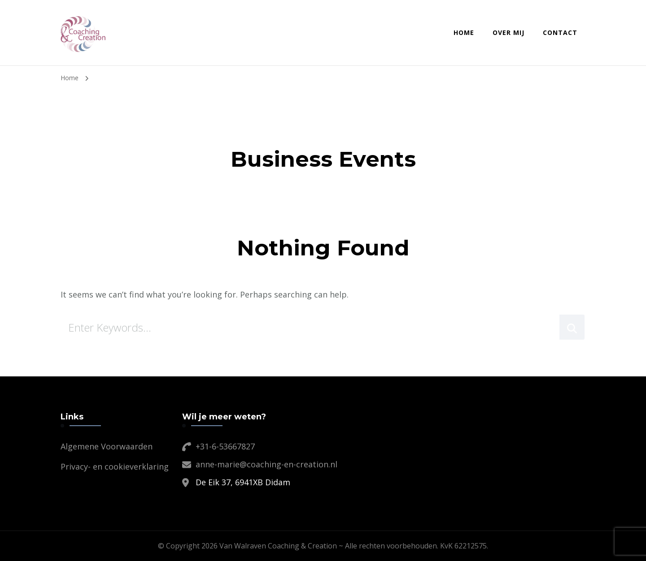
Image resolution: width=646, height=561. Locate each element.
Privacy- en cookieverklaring (115, 466)
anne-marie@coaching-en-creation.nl (266, 464)
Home (464, 32)
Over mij (508, 32)
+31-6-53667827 (225, 446)
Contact (560, 32)
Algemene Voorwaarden (107, 446)
